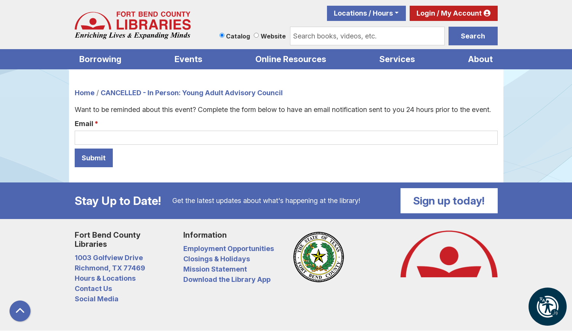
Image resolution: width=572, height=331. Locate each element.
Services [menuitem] (397, 59)
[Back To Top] (20, 311)
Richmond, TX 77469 (110, 268)
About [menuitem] (480, 59)
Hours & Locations (105, 278)
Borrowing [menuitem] (100, 59)
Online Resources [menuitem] (290, 59)
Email (84, 124)
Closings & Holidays (216, 259)
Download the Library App (227, 279)
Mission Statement (215, 269)
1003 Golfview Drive (109, 258)
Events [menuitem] (188, 59)
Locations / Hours (363, 13)
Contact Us (93, 289)
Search (473, 36)
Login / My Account (449, 13)
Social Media (97, 299)
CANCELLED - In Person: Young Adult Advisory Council (192, 93)
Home (85, 93)
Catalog (238, 36)
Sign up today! (449, 200)
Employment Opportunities (228, 249)
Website (273, 36)
